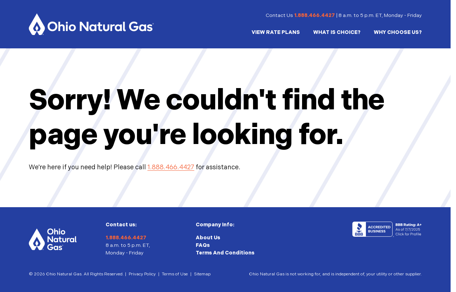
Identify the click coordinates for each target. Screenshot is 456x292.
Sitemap (202, 274)
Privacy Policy (142, 274)
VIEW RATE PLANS (276, 32)
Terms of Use (175, 274)
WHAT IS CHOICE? (336, 32)
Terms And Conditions (225, 253)
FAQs (203, 245)
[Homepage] (91, 24)
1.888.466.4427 (314, 15)
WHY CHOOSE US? (398, 32)
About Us (208, 238)
